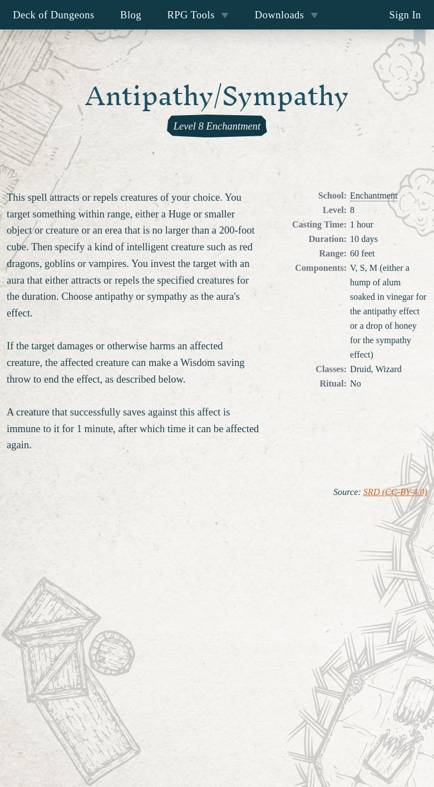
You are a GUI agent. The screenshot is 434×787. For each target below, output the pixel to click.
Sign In (405, 15)
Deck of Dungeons (54, 15)
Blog (130, 15)
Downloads (286, 15)
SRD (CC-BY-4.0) (395, 492)
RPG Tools (198, 15)
